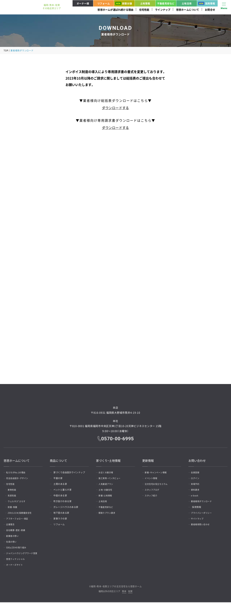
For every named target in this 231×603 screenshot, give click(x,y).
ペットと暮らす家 (62, 490)
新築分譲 (123, 3)
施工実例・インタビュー (111, 479)
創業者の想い (14, 536)
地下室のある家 (61, 513)
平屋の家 (57, 479)
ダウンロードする (115, 107)
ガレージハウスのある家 (65, 507)
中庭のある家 (60, 496)
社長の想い (13, 542)
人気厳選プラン (108, 484)
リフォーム (103, 3)
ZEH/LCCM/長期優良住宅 (23, 513)
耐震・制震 (15, 507)
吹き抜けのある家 (62, 502)
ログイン (196, 479)
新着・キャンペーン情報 (158, 473)
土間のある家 (60, 484)
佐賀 (130, 592)
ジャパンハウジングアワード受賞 (24, 554)
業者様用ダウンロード (203, 502)
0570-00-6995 (118, 439)
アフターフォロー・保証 (19, 519)
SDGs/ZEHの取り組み (18, 548)
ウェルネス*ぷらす (19, 502)
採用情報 (206, 3)
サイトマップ (199, 519)
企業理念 (11, 525)
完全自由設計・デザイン (19, 479)
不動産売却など (166, 3)
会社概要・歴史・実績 (17, 530)
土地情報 (145, 3)
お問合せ (210, 9)
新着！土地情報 (107, 496)
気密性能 (14, 496)
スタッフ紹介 (152, 496)
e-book (196, 496)
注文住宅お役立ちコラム (158, 484)
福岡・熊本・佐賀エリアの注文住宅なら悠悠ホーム (116, 587)
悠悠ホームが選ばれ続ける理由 (115, 9)
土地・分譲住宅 (107, 490)
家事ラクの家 (60, 519)
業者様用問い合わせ (202, 525)
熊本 (124, 592)
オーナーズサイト (16, 565)
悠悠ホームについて (187, 9)
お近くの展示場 (108, 473)
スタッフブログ (154, 490)
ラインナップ (162, 9)
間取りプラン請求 (109, 513)
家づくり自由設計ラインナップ (69, 473)
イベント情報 (152, 479)
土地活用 (187, 3)
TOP (6, 50)
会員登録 (196, 473)
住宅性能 (144, 9)
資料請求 (196, 490)
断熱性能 (14, 490)
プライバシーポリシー (203, 513)
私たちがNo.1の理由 (17, 473)
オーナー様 (83, 3)
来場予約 (196, 484)
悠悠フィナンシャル (17, 559)
